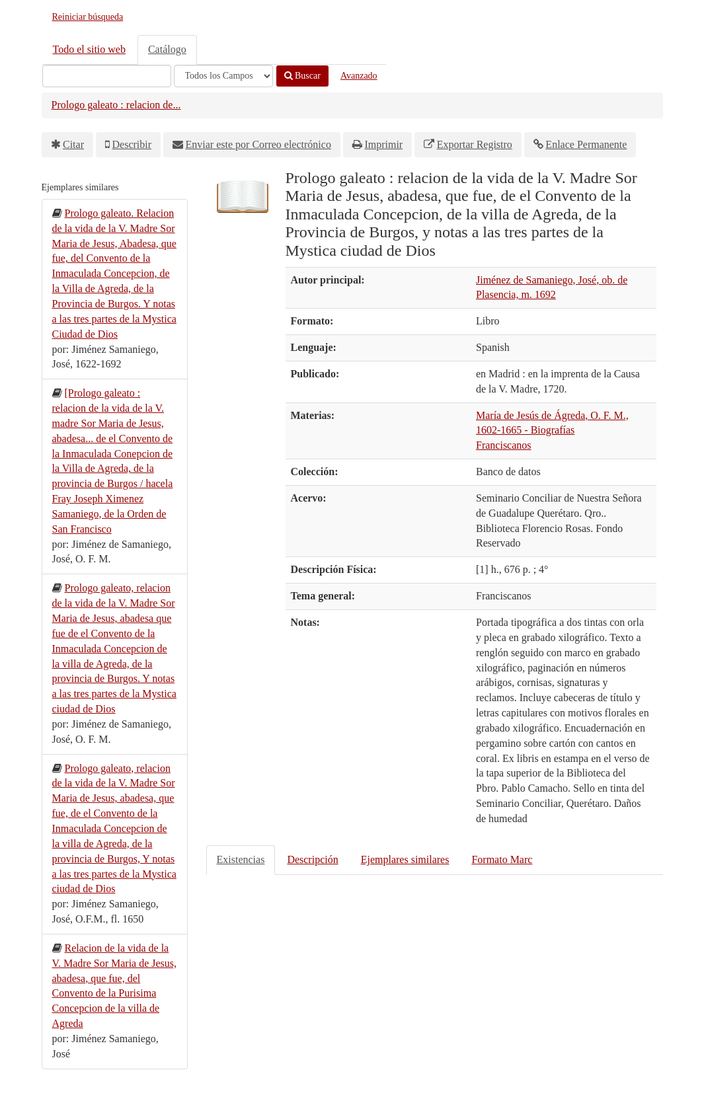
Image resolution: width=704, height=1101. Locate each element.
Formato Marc (501, 859)
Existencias (241, 859)
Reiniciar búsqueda (88, 17)
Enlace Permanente (586, 144)
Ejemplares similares (405, 859)
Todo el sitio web (89, 49)
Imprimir (383, 144)
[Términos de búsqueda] (106, 76)
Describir (132, 144)
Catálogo (167, 49)
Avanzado (358, 76)
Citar (73, 144)
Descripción (312, 859)
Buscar (302, 76)
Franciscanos (503, 445)
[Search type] (223, 76)
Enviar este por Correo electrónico (258, 144)
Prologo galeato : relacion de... (116, 104)
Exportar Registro (474, 144)
